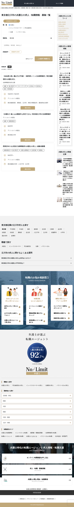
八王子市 (36, 232)
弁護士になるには (31, 436)
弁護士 (11, 25)
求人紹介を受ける (29, 3)
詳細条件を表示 (15, 52)
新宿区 (36, 229)
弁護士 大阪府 (62, 24)
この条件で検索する (44, 59)
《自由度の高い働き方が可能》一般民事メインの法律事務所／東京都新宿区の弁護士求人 (28, 77)
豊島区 (20, 232)
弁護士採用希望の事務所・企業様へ (37, 489)
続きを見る (28, 108)
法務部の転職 (19, 436)
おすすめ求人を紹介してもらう (11, 314)
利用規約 (42, 499)
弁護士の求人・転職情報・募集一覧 (22, 7)
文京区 (44, 229)
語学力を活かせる (63, 34)
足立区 (28, 232)
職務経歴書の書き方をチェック (35, 314)
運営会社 (22, 499)
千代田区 (12, 229)
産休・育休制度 (8, 89)
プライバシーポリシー (32, 499)
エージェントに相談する (35, 307)
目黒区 (4, 232)
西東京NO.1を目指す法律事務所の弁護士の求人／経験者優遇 (24, 146)
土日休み (31, 86)
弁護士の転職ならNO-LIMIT (7, 7)
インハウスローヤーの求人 (34, 385)
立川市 (45, 232)
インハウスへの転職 (21, 433)
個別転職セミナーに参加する (35, 321)
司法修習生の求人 (18, 385)
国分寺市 (4, 235)
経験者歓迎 (12, 121)
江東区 (52, 229)
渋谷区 (12, 232)
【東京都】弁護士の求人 (36, 7)
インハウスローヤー (15, 28)
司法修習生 (27, 28)
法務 (11, 32)
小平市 (63, 232)
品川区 (60, 229)
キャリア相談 (59, 3)
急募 (5, 86)
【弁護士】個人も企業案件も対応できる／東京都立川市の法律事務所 (27, 114)
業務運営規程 (50, 499)
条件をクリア (29, 59)
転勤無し (41, 150)
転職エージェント (6, 436)
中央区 (21, 229)
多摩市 (13, 235)
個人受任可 (12, 86)
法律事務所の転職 (50, 433)
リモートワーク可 (21, 86)
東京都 (4, 229)
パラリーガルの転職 (46, 436)
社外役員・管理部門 (61, 436)
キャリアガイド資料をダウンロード (60, 307)
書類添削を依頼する (60, 313)
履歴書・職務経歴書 (36, 433)
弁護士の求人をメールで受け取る (11, 321)
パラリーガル (21, 32)
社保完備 (33, 150)
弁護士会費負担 (25, 150)
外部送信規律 (37, 492)
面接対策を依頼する (60, 318)
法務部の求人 (49, 385)
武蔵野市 (54, 232)
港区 (28, 229)
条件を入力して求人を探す (11, 307)
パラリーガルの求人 (63, 385)
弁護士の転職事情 (6, 433)
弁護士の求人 (5, 385)
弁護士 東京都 (62, 22)
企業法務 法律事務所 (63, 36)
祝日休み (38, 86)
